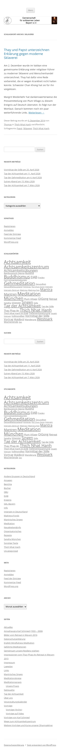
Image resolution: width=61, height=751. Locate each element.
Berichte (8, 484)
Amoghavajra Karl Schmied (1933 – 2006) (23, 631)
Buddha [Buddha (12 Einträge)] (29, 273)
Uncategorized (11, 550)
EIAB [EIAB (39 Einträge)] (34, 277)
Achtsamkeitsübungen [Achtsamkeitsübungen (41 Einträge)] (21, 270)
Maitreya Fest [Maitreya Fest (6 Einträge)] (34, 290)
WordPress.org (11, 241)
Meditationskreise (12, 678)
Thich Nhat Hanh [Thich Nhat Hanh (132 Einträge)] (36, 310)
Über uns (8, 697)
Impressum (9, 662)
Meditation (9, 523)
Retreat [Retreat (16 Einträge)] (53, 298)
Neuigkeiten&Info (12, 527)
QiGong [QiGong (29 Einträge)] (43, 299)
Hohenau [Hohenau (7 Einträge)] (27, 286)
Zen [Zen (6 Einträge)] (20, 322)
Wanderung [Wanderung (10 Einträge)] (30, 319)
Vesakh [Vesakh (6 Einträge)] (54, 313)
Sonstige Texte (11, 543)
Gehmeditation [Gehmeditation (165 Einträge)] (19, 283)
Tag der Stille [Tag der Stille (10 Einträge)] (47, 306)
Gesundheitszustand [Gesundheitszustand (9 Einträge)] (13, 286)
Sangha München (12, 539)
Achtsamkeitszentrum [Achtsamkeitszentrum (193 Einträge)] (26, 267)
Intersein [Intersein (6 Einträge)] (49, 287)
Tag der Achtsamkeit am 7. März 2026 (22, 185)
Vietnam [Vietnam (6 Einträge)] (7, 316)
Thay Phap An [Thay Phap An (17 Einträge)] (11, 310)
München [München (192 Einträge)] (13, 298)
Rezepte (8, 535)
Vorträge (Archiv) (14, 709)
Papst (19, 128)
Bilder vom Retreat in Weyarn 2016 (20, 635)
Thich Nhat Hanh (22, 124)
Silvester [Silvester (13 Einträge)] (16, 302)
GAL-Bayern (9, 503)
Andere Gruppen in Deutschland (19, 476)
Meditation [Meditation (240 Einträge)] (29, 294)
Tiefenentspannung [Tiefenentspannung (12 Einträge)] (39, 313)
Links (6, 670)
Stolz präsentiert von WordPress (41, 745)
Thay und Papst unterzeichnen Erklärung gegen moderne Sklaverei (26, 54)
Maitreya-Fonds (11, 515)
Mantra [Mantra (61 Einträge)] (46, 289)
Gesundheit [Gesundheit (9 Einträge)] (41, 284)
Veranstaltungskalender (15, 701)
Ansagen (8, 480)
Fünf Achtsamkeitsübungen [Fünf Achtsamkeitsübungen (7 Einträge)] (15, 280)
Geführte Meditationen (15, 646)
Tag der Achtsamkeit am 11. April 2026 (22, 173)
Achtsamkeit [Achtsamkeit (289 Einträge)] (17, 262)
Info (6, 507)
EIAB (6, 496)
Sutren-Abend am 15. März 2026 (19, 181)
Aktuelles (8, 627)
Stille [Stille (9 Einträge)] (36, 302)
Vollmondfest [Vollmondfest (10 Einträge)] (18, 316)
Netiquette (9, 690)
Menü (30, 10)
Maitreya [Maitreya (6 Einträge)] (23, 290)
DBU (6, 492)
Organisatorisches (12, 531)
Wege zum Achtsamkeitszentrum (20, 721)
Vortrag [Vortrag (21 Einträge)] (8, 319)
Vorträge (8, 705)
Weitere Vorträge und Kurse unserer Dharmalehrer (28, 725)
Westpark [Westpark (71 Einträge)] (45, 318)
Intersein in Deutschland (15, 511)
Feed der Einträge (12, 234)
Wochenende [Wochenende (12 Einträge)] (11, 321)
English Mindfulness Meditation (19, 642)
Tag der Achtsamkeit (14, 693)
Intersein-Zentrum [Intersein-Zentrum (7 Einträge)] (11, 290)
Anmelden (9, 230)
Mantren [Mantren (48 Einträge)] (10, 294)
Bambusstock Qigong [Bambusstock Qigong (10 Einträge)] (14, 273)
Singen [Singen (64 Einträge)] (27, 302)
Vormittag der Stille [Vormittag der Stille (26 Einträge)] (37, 316)
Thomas (8, 124)
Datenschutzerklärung (14, 638)
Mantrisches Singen (13, 519)
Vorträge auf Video (15, 713)
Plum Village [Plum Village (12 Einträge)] (30, 298)
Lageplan (8, 666)
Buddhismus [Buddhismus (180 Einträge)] (17, 277)
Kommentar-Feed (12, 238)
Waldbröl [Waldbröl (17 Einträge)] (19, 319)
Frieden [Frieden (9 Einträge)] (41, 277)
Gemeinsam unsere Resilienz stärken (21, 650)
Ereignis (7, 499)
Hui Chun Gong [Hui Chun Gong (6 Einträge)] (38, 287)
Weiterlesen (36, 112)
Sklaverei (27, 128)
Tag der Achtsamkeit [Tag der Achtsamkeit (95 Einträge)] (22, 305)
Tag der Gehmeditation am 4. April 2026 (23, 177)
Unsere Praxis (12, 686)
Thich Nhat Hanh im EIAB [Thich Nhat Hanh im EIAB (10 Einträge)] (16, 313)
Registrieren (9, 226)
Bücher (7, 488)
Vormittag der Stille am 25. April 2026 (21, 169)
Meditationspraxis (12, 682)
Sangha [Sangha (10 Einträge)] (7, 302)
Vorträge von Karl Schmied (17, 717)
